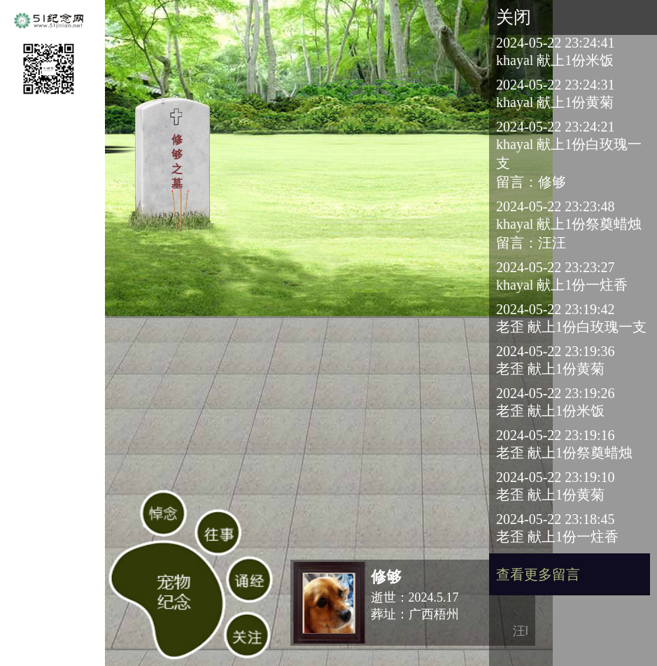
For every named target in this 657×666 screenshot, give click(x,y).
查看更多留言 (538, 574)
